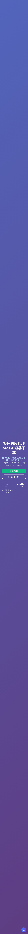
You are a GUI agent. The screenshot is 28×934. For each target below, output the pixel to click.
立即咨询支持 (14, 477)
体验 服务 (14, 471)
